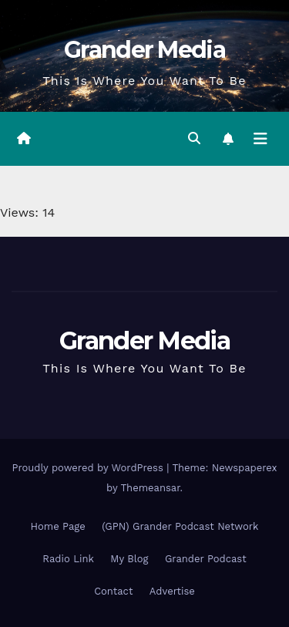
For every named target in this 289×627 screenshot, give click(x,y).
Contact (113, 591)
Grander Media (144, 49)
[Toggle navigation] (260, 138)
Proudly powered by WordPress (89, 468)
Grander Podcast (206, 559)
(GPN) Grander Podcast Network (180, 526)
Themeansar (150, 488)
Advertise (172, 591)
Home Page (58, 526)
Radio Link (68, 559)
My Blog (129, 559)
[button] (194, 138)
